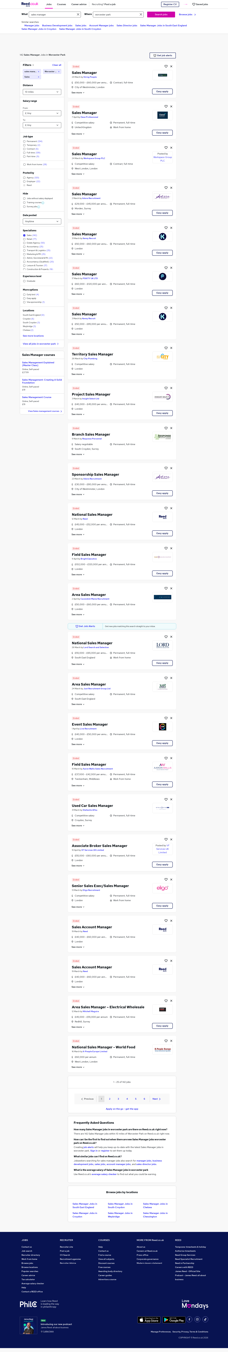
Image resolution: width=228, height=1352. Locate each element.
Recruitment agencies (70, 1259)
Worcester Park (57, 54)
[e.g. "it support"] (55, 14)
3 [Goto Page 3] (118, 1098)
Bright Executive (89, 558)
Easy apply (162, 91)
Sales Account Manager (92, 927)
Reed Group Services (185, 1255)
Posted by (28, 172)
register (105, 1150)
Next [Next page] (156, 1098)
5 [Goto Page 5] (135, 1098)
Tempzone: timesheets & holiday (190, 1247)
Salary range (30, 101)
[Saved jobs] (200, 4)
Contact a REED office (32, 1291)
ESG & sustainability (185, 1283)
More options (30, 289)
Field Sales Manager (89, 554)
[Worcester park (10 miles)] (52, 71)
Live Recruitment (88, 728)
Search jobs (161, 14)
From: (25, 108)
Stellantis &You (90, 810)
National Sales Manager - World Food (103, 1047)
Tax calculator (28, 1279)
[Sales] (32, 77)
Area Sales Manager (89, 594)
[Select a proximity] (42, 92)
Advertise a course (107, 1279)
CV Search (65, 1255)
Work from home (29, 1259)
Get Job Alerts (85, 626)
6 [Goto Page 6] (144, 1098)
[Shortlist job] (166, 66)
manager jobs (144, 1160)
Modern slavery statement (149, 1263)
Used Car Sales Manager (92, 805)
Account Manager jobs (101, 25)
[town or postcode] (118, 14)
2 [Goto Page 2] (109, 1098)
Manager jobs (31, 25)
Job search (27, 1251)
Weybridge (29, 326)
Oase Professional (89, 117)
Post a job (65, 1251)
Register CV (170, 4)
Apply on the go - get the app (122, 1108)
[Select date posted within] (42, 221)
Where (88, 14)
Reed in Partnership (184, 1263)
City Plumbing (90, 358)
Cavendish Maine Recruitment (95, 599)
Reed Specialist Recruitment (188, 1259)
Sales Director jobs (127, 25)
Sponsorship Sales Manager (95, 474)
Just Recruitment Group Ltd (97, 688)
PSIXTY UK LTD (90, 278)
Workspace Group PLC (94, 158)
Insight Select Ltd (90, 398)
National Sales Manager (92, 514)
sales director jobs (146, 1164)
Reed (85, 519)
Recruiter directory (31, 1255)
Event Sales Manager (90, 724)
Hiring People (90, 77)
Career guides (105, 1275)
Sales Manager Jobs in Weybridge (120, 1215)
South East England (33, 315)
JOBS (25, 1240)
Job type (28, 136)
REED (178, 1240)
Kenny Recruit (89, 238)
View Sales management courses (45, 411)
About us (141, 1247)
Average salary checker (33, 1283)
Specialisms (29, 230)
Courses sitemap (106, 1283)
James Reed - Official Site (187, 1271)
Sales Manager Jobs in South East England (163, 25)
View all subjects (106, 1259)
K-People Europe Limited (95, 1051)
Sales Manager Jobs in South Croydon (80, 28)
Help (24, 1287)
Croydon (28, 318)
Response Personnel (92, 438)
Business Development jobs (57, 25)
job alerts (88, 1147)
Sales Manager (32, 54)
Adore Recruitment (91, 198)
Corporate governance (147, 1259)
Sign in (94, 1150)
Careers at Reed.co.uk (147, 1251)
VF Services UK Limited (92, 850)
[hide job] (171, 66)
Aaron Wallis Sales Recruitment (98, 768)
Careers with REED (184, 1267)
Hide (25, 193)
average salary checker (104, 1174)
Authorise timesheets (185, 1251)
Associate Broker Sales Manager (99, 845)
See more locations (33, 335)
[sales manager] (32, 71)
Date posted (29, 215)
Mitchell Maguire (91, 1011)
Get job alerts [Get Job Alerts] (162, 55)
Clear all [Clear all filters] (56, 65)
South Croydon (31, 322)
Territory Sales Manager (92, 354)
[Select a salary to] (42, 125)
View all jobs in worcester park (41, 343)
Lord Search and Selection (96, 647)
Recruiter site (66, 1247)
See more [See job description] (78, 92)
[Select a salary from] (42, 113)
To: (24, 120)
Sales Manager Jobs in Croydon (39, 28)
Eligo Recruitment (91, 890)
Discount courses (106, 1263)
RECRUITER (66, 1240)
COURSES (104, 1240)
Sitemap (26, 1295)
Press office (142, 1255)
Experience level (32, 276)
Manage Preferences (161, 1335)
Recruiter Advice (68, 1263)
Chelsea (28, 330)
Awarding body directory (110, 1271)
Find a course (104, 1255)
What (25, 14)
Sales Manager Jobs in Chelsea (155, 1205)
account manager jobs (119, 1164)
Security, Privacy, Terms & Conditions (190, 1335)
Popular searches (30, 1271)
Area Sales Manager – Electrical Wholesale (108, 1007)
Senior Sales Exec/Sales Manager (100, 886)
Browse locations (30, 1267)
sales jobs (100, 1164)
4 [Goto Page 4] (127, 1098)
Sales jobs (80, 25)
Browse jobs (187, 14)
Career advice (28, 1275)
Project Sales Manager (91, 394)
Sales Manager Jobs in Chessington (155, 1215)
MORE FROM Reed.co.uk (150, 1240)
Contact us (27, 1247)
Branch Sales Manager (91, 434)
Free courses (104, 1267)
